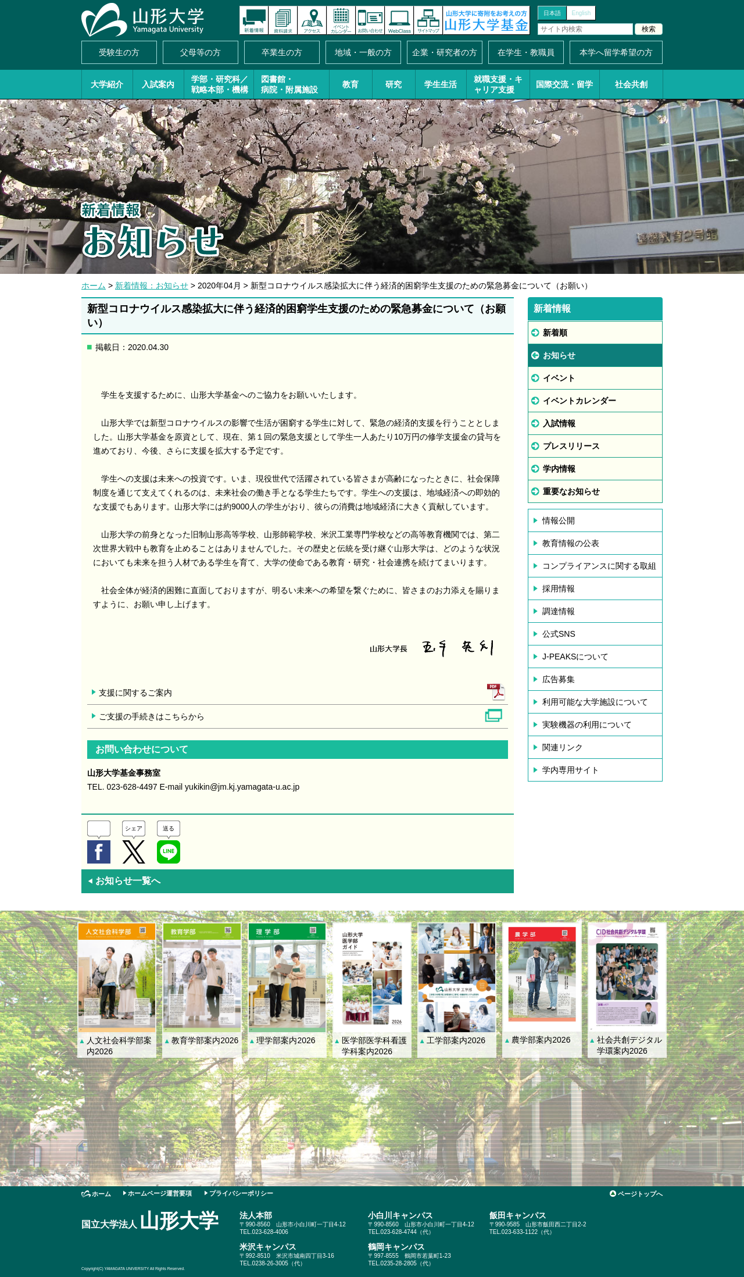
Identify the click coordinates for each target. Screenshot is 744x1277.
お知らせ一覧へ (123, 881)
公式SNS (558, 633)
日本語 (552, 13)
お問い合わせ (370, 20)
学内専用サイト (570, 770)
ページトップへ (640, 1193)
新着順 (555, 332)
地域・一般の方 (363, 52)
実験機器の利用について (587, 724)
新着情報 (254, 20)
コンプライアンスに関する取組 (599, 565)
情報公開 (558, 520)
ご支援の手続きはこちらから (152, 716)
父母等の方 (200, 52)
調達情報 (558, 611)
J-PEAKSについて (575, 656)
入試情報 (559, 423)
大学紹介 (107, 84)
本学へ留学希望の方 (616, 52)
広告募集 (558, 679)
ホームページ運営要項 (160, 1193)
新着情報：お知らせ (151, 285)
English (581, 13)
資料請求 (283, 20)
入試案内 (158, 84)
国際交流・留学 (564, 84)
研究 (393, 84)
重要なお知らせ (571, 491)
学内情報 (559, 468)
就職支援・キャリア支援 (498, 84)
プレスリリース (571, 446)
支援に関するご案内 (135, 692)
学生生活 (440, 84)
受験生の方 (119, 52)
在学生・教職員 (526, 52)
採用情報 (558, 588)
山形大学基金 (486, 20)
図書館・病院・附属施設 (289, 84)
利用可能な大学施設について (595, 702)
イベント (559, 378)
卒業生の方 (282, 52)
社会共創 (631, 84)
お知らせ (559, 355)
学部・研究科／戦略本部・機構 (219, 84)
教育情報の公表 (570, 543)
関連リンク (562, 747)
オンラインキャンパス (399, 20)
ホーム (93, 285)
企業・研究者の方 (444, 52)
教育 (350, 84)
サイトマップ (428, 20)
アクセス (312, 20)
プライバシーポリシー (241, 1193)
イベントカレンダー (341, 20)
